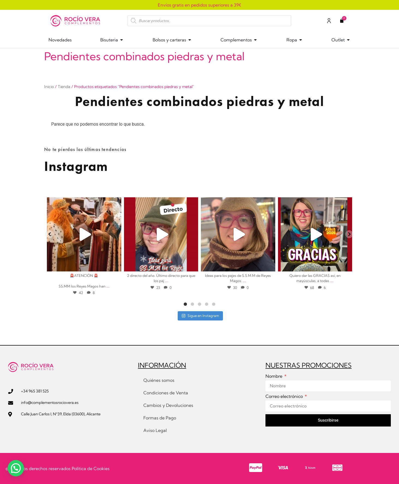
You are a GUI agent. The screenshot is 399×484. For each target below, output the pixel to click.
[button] (16, 468)
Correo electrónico (284, 396)
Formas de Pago (159, 418)
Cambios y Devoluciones (168, 405)
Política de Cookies (91, 468)
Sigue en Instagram (200, 315)
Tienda (64, 86)
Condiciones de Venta (165, 392)
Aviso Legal (155, 430)
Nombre (274, 376)
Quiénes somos (158, 380)
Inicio (49, 86)
